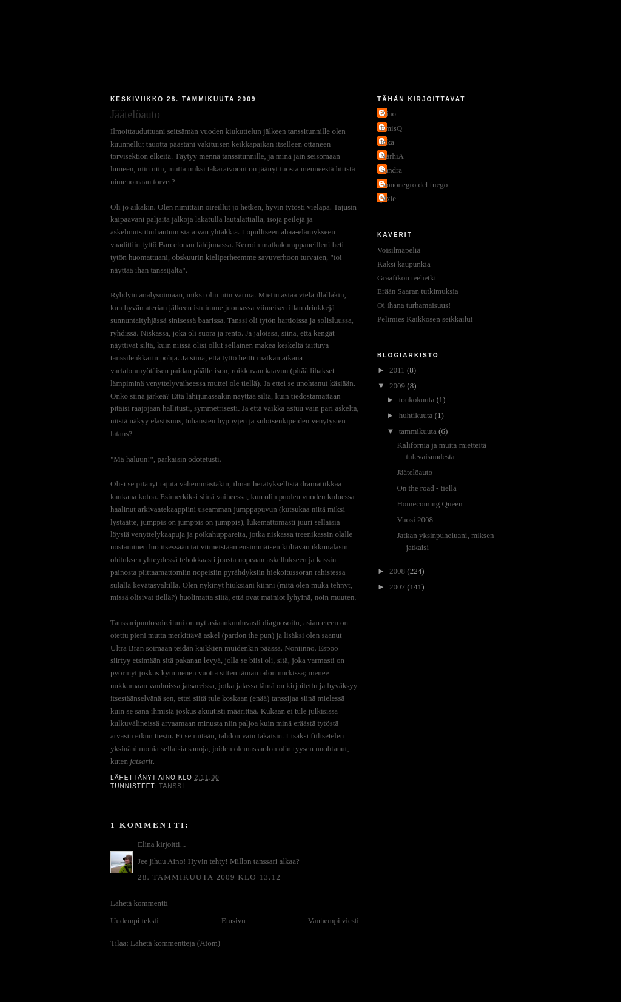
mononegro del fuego (414, 184)
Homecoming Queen (429, 503)
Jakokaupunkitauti (311, 50)
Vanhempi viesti (333, 920)
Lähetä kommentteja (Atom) (175, 942)
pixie (388, 198)
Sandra (391, 169)
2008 (398, 571)
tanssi (171, 786)
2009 (398, 385)
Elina (146, 844)
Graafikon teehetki (406, 277)
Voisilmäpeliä (398, 249)
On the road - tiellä (426, 488)
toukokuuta (418, 399)
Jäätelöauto (414, 472)
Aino (388, 113)
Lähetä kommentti (139, 902)
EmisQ (391, 128)
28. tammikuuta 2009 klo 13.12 (209, 876)
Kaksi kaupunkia (404, 263)
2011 (398, 369)
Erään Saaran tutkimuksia (417, 291)
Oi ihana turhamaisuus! (414, 305)
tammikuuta (418, 431)
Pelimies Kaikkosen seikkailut (424, 318)
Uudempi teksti (134, 920)
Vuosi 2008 (415, 519)
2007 (398, 586)
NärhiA (392, 156)
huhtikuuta (417, 415)
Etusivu (233, 920)
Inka (387, 142)
